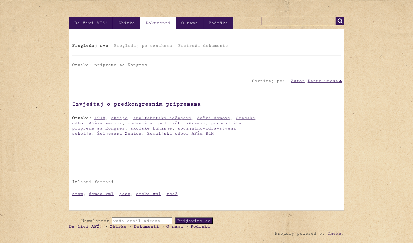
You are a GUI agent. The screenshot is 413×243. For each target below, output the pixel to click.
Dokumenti (157, 22)
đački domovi (213, 117)
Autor (298, 80)
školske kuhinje (151, 128)
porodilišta (226, 123)
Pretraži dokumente (203, 45)
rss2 (172, 193)
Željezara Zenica (119, 133)
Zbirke (126, 22)
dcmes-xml (101, 193)
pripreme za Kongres (98, 128)
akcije (119, 117)
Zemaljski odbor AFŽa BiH (180, 133)
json (124, 193)
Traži (340, 21)
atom (77, 193)
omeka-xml (148, 193)
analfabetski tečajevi (162, 117)
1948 (100, 117)
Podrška (218, 22)
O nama (189, 22)
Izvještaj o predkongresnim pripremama (136, 104)
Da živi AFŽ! (91, 22)
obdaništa (140, 123)
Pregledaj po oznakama (143, 45)
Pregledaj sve (90, 45)
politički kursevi (181, 123)
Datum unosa (322, 80)
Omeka (334, 233)
